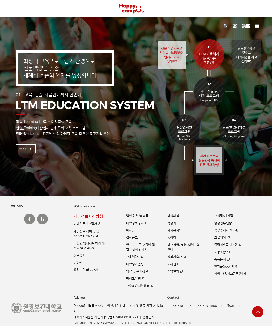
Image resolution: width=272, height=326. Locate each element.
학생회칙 (173, 216)
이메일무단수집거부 (87, 224)
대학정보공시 (135, 223)
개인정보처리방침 (88, 216)
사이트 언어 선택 (246, 25)
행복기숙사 (174, 257)
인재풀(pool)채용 (225, 266)
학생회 (171, 223)
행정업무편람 (223, 223)
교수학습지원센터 (138, 285)
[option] (136, 108)
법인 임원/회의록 (137, 216)
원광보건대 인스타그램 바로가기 (16, 219)
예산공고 (132, 230)
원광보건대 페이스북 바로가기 (29, 219)
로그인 (225, 25)
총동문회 (220, 259)
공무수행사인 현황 (226, 230)
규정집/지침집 (223, 216)
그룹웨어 (220, 237)
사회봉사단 (174, 230)
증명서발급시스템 (226, 245)
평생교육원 (133, 278)
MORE (23, 149)
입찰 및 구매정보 (137, 271)
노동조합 (220, 252)
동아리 (171, 237)
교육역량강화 (135, 257)
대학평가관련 (135, 264)
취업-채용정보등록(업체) (230, 273)
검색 (235, 25)
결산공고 (132, 237)
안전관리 (79, 262)
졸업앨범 (173, 271)
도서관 (171, 264)
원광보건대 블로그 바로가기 (42, 219)
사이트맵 (257, 25)
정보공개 (79, 255)
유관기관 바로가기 (86, 270)
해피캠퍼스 (131, 8)
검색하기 (8, 8)
